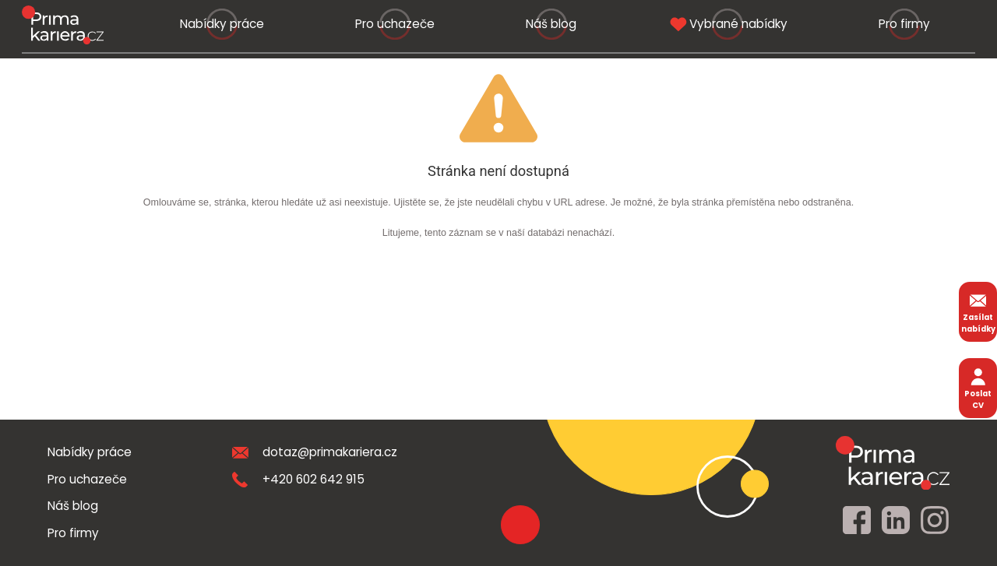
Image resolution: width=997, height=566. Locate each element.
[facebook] (857, 521)
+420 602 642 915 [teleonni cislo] (298, 479)
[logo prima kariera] (63, 24)
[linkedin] (896, 521)
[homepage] (892, 462)
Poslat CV (978, 387)
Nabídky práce (222, 24)
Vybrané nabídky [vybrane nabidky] (727, 24)
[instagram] (934, 521)
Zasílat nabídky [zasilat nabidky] (978, 311)
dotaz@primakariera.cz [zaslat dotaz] (314, 452)
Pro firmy (904, 24)
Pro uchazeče (395, 24)
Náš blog (551, 24)
